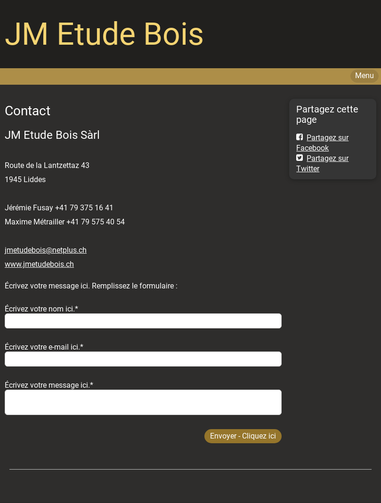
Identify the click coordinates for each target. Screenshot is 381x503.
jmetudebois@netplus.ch (46, 250)
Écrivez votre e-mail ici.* (44, 347)
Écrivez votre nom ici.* (41, 308)
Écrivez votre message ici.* (49, 385)
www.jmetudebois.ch (39, 264)
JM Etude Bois (104, 34)
